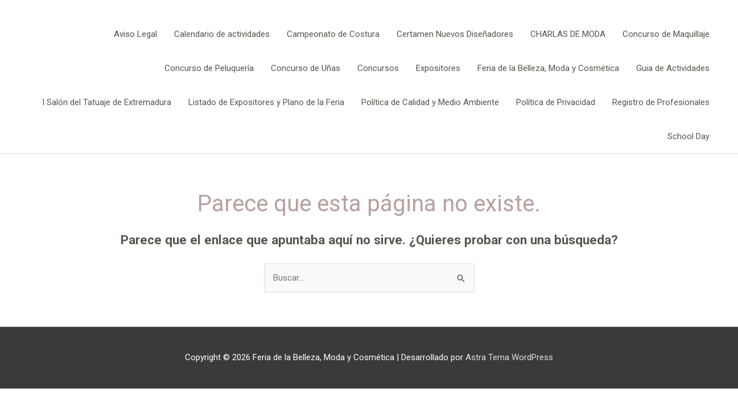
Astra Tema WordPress (509, 357)
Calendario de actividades (222, 34)
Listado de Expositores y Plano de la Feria (266, 102)
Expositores (438, 68)
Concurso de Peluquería (209, 68)
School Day (688, 136)
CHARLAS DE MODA (567, 34)
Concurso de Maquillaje (666, 34)
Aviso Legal (135, 34)
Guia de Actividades (673, 68)
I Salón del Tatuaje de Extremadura (106, 102)
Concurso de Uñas (305, 68)
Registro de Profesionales (661, 102)
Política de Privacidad (555, 102)
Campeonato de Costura (333, 34)
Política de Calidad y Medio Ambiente (430, 102)
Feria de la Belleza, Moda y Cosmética (548, 68)
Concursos (378, 68)
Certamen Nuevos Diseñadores (455, 34)
